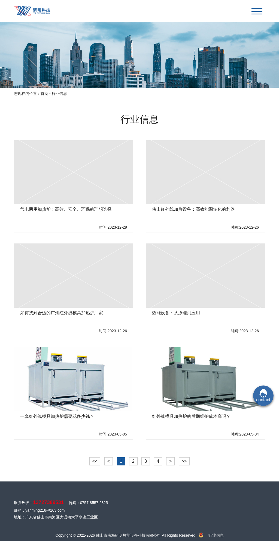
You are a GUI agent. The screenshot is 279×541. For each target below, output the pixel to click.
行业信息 (216, 535)
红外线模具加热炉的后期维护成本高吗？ (191, 416)
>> (184, 461)
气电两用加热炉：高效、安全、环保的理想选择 (66, 209)
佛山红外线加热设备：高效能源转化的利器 (193, 209)
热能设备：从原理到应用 (176, 312)
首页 (44, 93)
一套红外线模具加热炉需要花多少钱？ (57, 416)
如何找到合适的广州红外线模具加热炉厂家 (61, 312)
